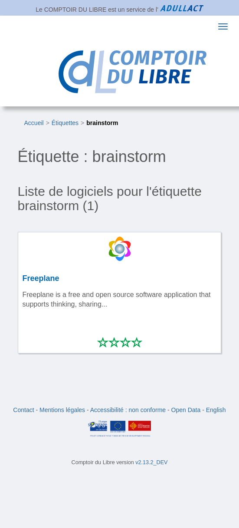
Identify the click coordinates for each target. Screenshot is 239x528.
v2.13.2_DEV (151, 462)
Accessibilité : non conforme (128, 409)
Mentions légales (62, 409)
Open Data (186, 409)
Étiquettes (65, 122)
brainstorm (102, 122)
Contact (23, 409)
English (216, 409)
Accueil (34, 122)
